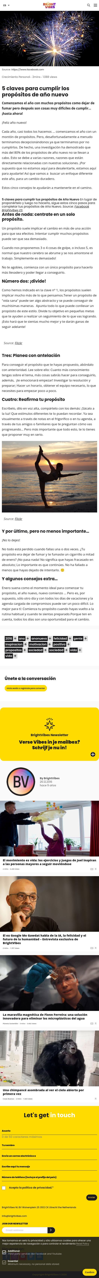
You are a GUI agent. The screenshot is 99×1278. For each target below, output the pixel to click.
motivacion (38, 644)
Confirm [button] (89, 1272)
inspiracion (13, 644)
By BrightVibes (50, 778)
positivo (59, 644)
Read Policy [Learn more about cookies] (82, 1243)
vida (73, 650)
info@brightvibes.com (14, 1216)
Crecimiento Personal (16, 77)
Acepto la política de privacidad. (30, 1187)
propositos (13, 650)
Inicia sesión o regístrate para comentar (26, 688)
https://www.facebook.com (27, 69)
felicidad (60, 638)
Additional (14, 1251)
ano (22, 638)
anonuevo (39, 638)
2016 (8, 638)
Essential (13, 1261)
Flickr (18, 343)
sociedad (35, 650)
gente (78, 638)
